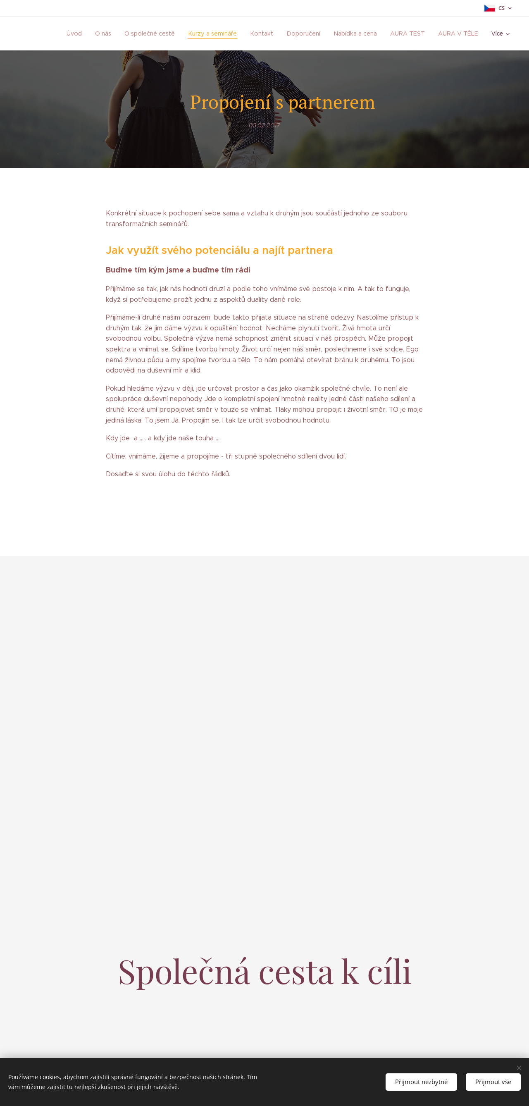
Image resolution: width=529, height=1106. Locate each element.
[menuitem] (103, 33)
